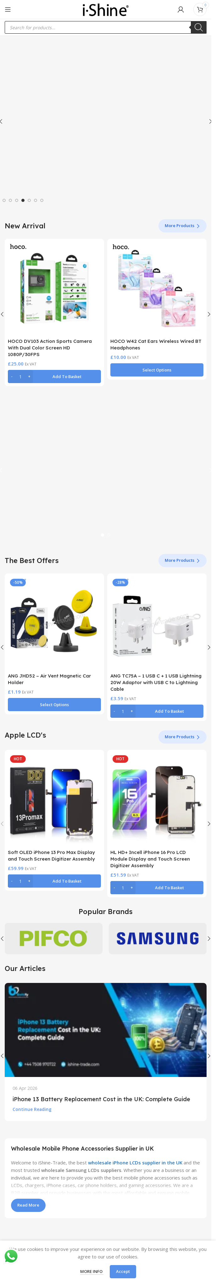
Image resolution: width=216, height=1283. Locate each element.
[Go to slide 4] (23, 200)
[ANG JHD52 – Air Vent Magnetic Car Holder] (54, 623)
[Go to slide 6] (35, 200)
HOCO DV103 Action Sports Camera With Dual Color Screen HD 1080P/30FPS (50, 347)
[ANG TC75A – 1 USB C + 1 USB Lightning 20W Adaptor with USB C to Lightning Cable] (156, 623)
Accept (123, 1271)
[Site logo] (106, 9)
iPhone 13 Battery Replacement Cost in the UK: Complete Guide (101, 1099)
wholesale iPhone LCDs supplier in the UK (135, 1162)
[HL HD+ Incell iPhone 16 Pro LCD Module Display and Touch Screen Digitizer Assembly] (156, 799)
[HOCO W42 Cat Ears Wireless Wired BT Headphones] (156, 288)
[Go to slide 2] (10, 200)
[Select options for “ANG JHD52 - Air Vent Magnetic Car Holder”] (54, 704)
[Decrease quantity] (12, 376)
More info (91, 1271)
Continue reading (32, 1109)
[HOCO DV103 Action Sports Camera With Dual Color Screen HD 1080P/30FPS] (54, 288)
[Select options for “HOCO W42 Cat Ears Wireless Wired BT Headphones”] (156, 370)
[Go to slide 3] (16, 200)
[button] (54, 376)
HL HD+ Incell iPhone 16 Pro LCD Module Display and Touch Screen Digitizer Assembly (150, 858)
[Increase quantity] (29, 376)
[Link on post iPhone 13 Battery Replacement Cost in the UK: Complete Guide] (106, 1030)
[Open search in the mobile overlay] (106, 27)
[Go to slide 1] (4, 200)
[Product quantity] (20, 376)
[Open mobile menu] (8, 9)
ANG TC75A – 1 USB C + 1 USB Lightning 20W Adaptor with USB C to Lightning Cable (156, 682)
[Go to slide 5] (29, 200)
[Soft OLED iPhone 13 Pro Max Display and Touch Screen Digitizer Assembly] (54, 799)
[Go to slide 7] (41, 200)
